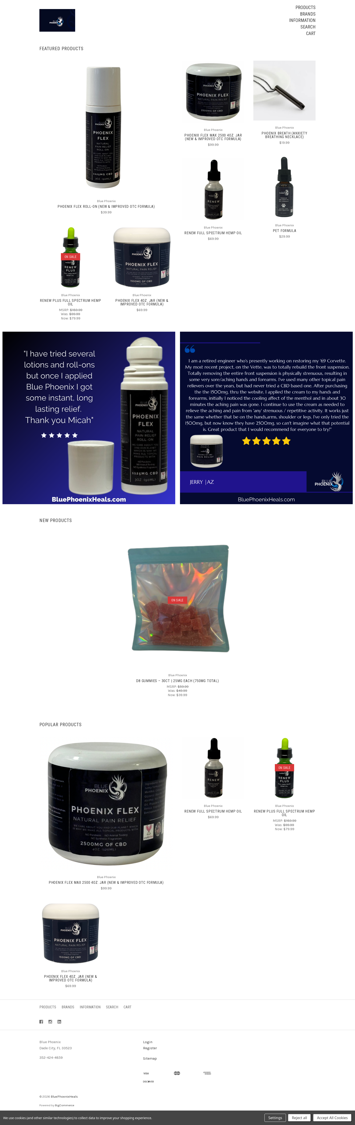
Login (147, 1050)
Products (305, 7)
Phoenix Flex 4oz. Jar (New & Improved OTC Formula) (141, 311)
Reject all (299, 1117)
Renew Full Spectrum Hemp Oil (213, 241)
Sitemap (150, 1067)
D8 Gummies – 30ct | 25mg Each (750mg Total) (177, 689)
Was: (65, 323)
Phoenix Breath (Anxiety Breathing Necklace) (284, 143)
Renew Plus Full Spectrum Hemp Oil (70, 311)
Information (302, 20)
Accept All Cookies (332, 1117)
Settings (275, 1117)
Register (150, 1056)
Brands (308, 14)
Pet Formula (284, 239)
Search (308, 27)
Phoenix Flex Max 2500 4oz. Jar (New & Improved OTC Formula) (213, 145)
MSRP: (64, 318)
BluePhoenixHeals (64, 1105)
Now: (65, 327)
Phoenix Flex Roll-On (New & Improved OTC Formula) (106, 215)
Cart (311, 33)
